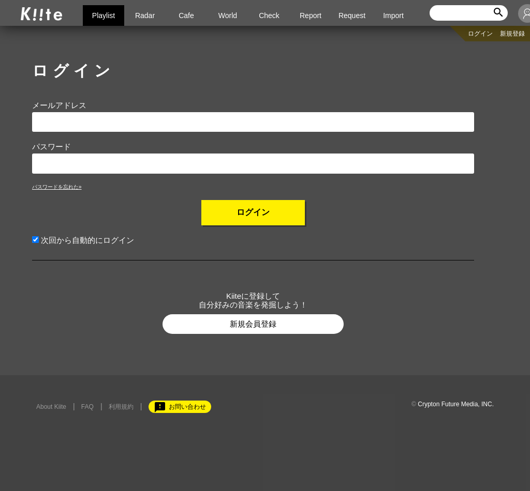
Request (351, 15)
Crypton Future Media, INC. (456, 404)
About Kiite (51, 406)
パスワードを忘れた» (57, 187)
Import (393, 15)
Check (269, 15)
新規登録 (512, 33)
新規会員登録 (253, 323)
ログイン (480, 33)
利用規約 (121, 406)
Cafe (186, 15)
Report (310, 15)
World (227, 15)
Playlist (103, 15)
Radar (145, 15)
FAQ (87, 406)
